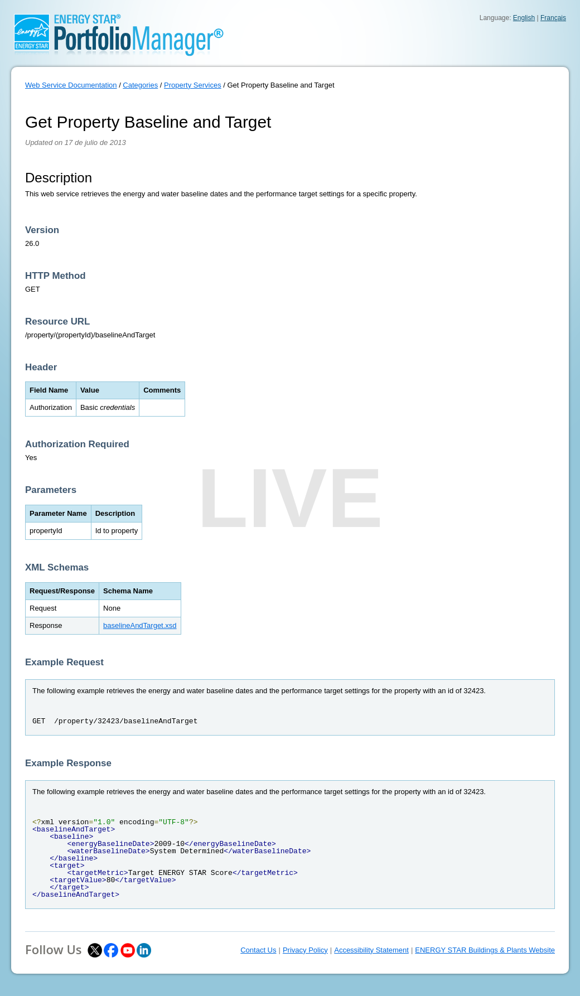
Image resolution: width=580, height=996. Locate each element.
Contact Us (258, 950)
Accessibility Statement (371, 950)
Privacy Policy (305, 950)
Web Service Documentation (71, 85)
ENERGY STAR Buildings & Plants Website (485, 950)
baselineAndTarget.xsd (140, 625)
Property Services (192, 85)
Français (553, 18)
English (524, 18)
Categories (140, 85)
